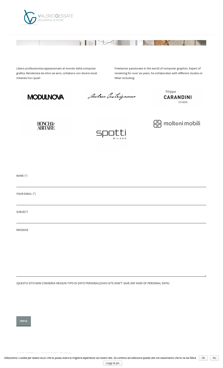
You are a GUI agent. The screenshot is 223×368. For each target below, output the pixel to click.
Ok (203, 358)
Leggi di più (112, 363)
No (214, 358)
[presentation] (49, 298)
